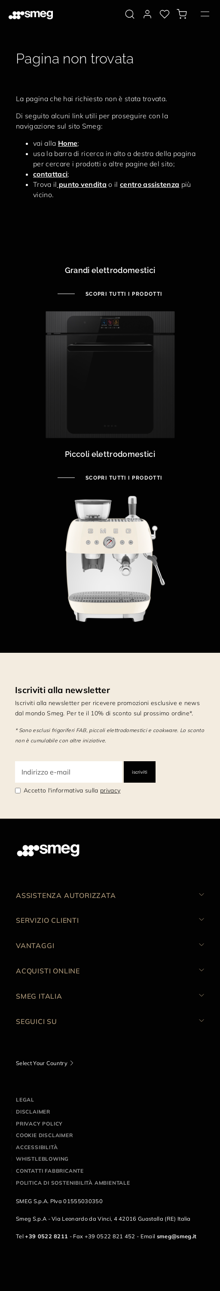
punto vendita (82, 184)
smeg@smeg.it (177, 1236)
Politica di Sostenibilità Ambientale (73, 1183)
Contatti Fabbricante (50, 1171)
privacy (110, 790)
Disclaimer (33, 1111)
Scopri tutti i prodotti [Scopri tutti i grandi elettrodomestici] (122, 294)
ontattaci (52, 174)
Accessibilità (37, 1147)
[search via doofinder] (129, 14)
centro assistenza (149, 184)
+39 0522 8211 (46, 1236)
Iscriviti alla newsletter (62, 690)
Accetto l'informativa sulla (72, 790)
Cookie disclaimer (44, 1135)
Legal (25, 1099)
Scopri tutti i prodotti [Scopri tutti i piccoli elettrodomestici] (122, 478)
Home (67, 143)
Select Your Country (41, 1063)
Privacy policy (39, 1123)
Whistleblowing (42, 1159)
